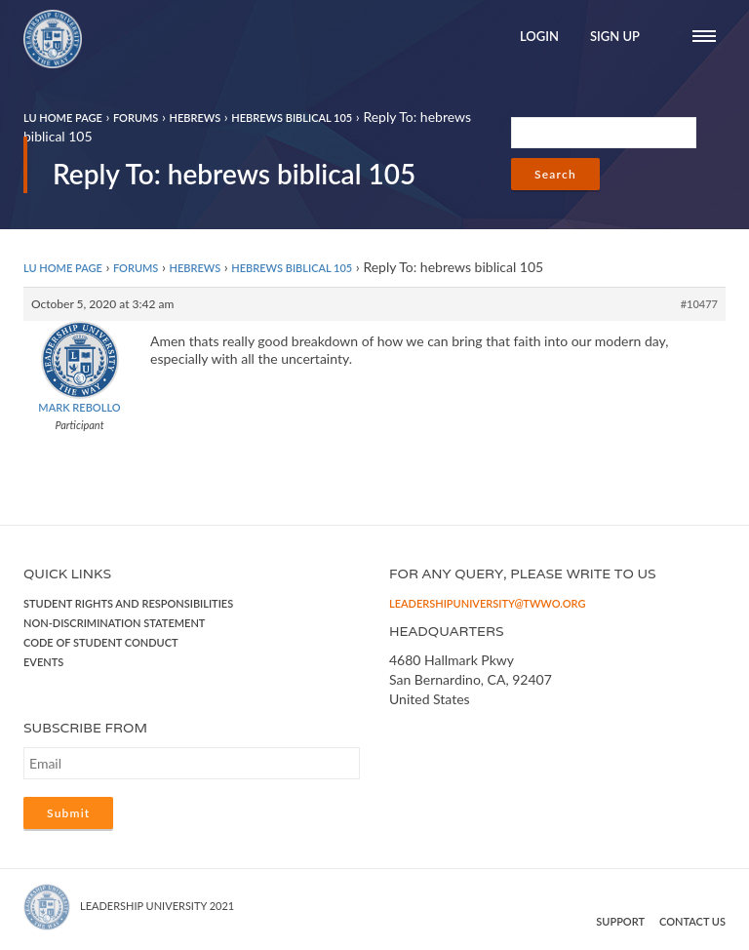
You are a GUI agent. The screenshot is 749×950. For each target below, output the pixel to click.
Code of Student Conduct (100, 642)
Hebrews (194, 117)
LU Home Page (62, 117)
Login (539, 36)
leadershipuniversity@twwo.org (487, 603)
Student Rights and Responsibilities (128, 603)
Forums (135, 117)
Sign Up (615, 36)
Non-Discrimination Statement (114, 622)
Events (43, 661)
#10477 (699, 303)
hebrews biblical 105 (291, 117)
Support (620, 921)
